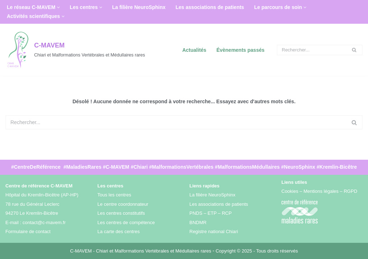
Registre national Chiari (213, 231)
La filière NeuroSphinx (139, 7)
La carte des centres (118, 231)
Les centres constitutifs (121, 213)
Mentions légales (321, 191)
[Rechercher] (311, 50)
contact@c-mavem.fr (44, 222)
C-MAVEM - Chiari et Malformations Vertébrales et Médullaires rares (141, 250)
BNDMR (198, 222)
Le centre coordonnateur (122, 203)
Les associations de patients (210, 7)
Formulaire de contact (28, 231)
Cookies (289, 191)
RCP (226, 213)
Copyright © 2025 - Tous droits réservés (257, 250)
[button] (58, 7)
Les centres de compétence (126, 222)
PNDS (195, 213)
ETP (212, 213)
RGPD (350, 191)
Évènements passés (240, 50)
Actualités (194, 50)
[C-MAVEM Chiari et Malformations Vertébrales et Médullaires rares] (75, 49)
